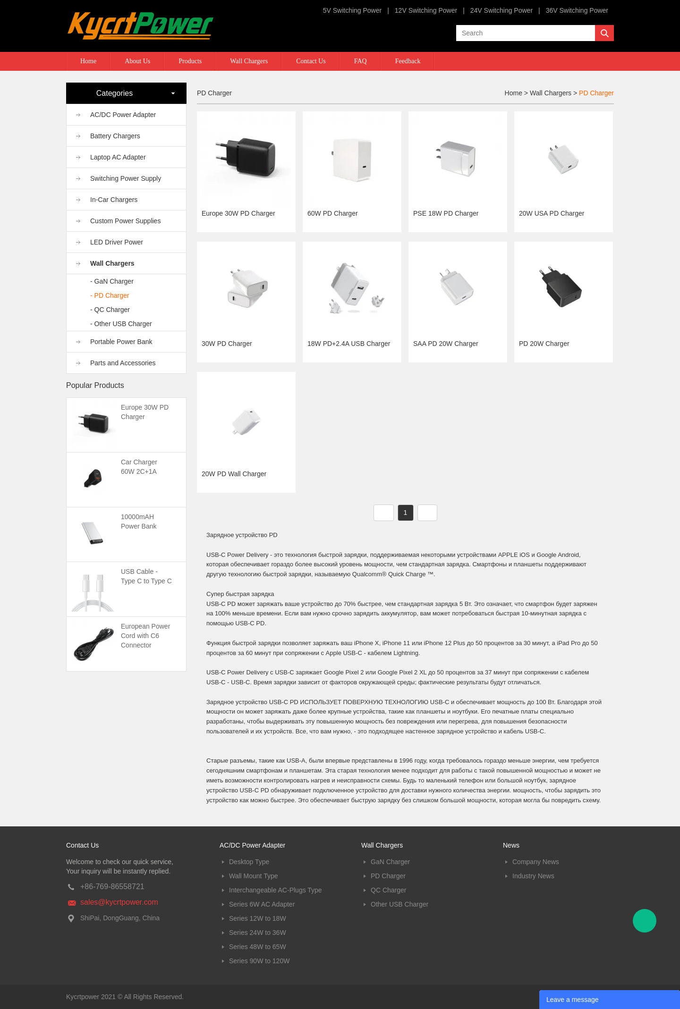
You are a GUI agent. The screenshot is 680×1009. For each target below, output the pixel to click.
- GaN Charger (112, 281)
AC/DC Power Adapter (123, 114)
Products (190, 61)
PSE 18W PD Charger (446, 213)
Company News (535, 862)
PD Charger (596, 93)
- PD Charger (109, 295)
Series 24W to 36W (257, 932)
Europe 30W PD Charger (238, 213)
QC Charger (388, 890)
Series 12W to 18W (257, 918)
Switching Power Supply (125, 178)
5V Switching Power (352, 10)
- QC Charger (110, 309)
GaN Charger (390, 862)
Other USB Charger (399, 904)
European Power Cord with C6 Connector (145, 635)
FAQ (360, 61)
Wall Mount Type (253, 876)
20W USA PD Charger (552, 213)
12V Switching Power (426, 10)
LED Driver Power (116, 242)
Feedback (408, 61)
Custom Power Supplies (125, 221)
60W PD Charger (332, 213)
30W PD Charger (227, 343)
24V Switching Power (501, 10)
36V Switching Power (577, 10)
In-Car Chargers (113, 199)
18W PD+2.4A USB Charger (348, 343)
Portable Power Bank (121, 341)
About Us (137, 61)
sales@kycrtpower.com (119, 902)
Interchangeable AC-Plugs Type (275, 890)
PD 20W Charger (544, 343)
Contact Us (311, 61)
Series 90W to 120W (259, 961)
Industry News (533, 876)
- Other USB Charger (121, 324)
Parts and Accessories (123, 363)
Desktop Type (249, 862)
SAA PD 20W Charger (445, 343)
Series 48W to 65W (257, 946)
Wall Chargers (249, 61)
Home (88, 61)
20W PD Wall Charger (234, 474)
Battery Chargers (115, 136)
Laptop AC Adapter (118, 157)
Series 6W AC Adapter (262, 904)
